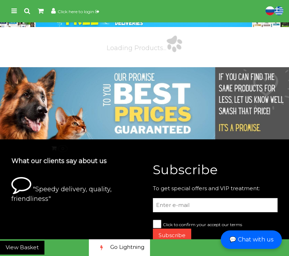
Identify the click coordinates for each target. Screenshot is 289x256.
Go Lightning (119, 247)
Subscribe (172, 235)
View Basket (22, 247)
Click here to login (78, 11)
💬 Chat (251, 239)
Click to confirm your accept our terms (202, 224)
